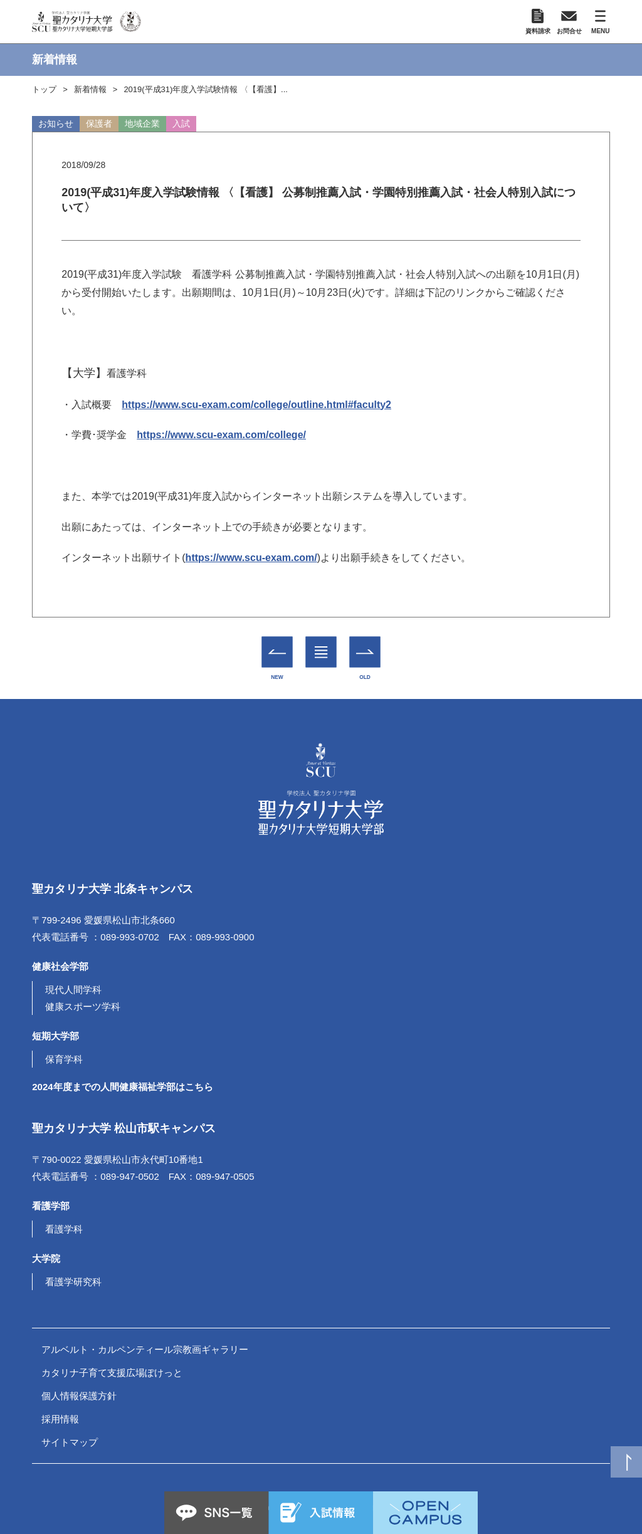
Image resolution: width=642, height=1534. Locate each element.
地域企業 (142, 123)
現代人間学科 (73, 989)
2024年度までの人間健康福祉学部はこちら (122, 1086)
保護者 (99, 123)
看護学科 (64, 1229)
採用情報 (60, 1419)
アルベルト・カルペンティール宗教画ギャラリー (144, 1349)
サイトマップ (69, 1442)
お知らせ (55, 123)
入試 (181, 123)
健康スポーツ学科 (82, 1006)
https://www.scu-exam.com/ (251, 557)
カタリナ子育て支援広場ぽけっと (111, 1372)
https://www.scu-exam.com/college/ (221, 434)
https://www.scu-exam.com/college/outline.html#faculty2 (256, 404)
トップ (44, 89)
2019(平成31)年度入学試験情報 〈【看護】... (206, 89)
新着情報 (90, 89)
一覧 (321, 643)
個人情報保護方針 (79, 1395)
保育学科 (64, 1059)
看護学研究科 (73, 1281)
